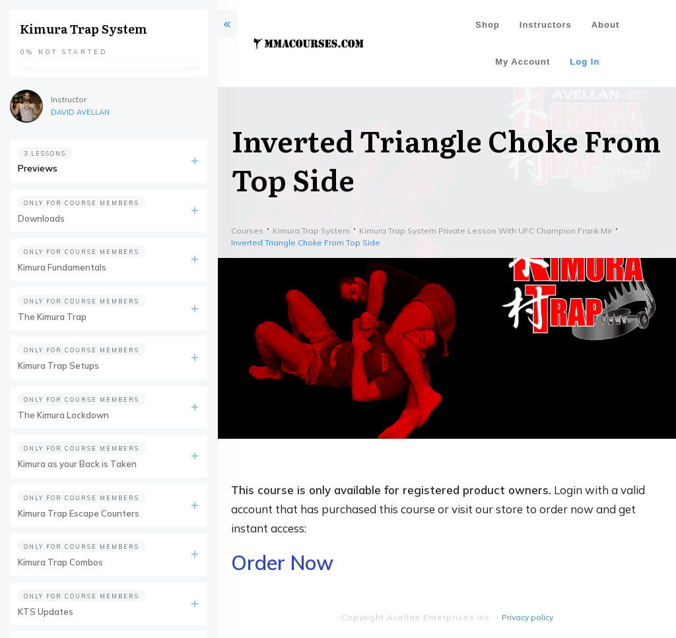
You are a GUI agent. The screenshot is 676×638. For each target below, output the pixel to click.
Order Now (282, 562)
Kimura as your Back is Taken (77, 464)
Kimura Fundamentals (62, 267)
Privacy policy (527, 617)
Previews (37, 168)
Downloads (41, 218)
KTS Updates (45, 611)
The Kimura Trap (52, 316)
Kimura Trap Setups (58, 365)
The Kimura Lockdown (63, 415)
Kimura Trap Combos (60, 562)
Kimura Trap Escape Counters (78, 513)
